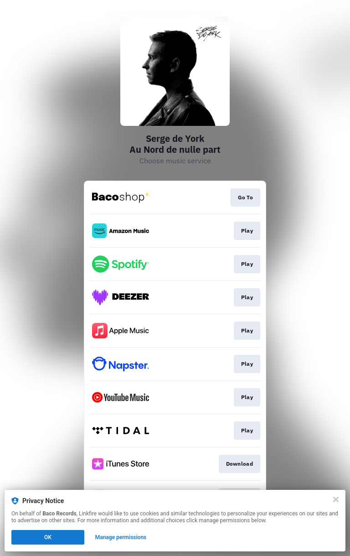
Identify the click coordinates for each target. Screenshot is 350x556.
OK (47, 537)
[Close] (336, 499)
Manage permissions (121, 537)
